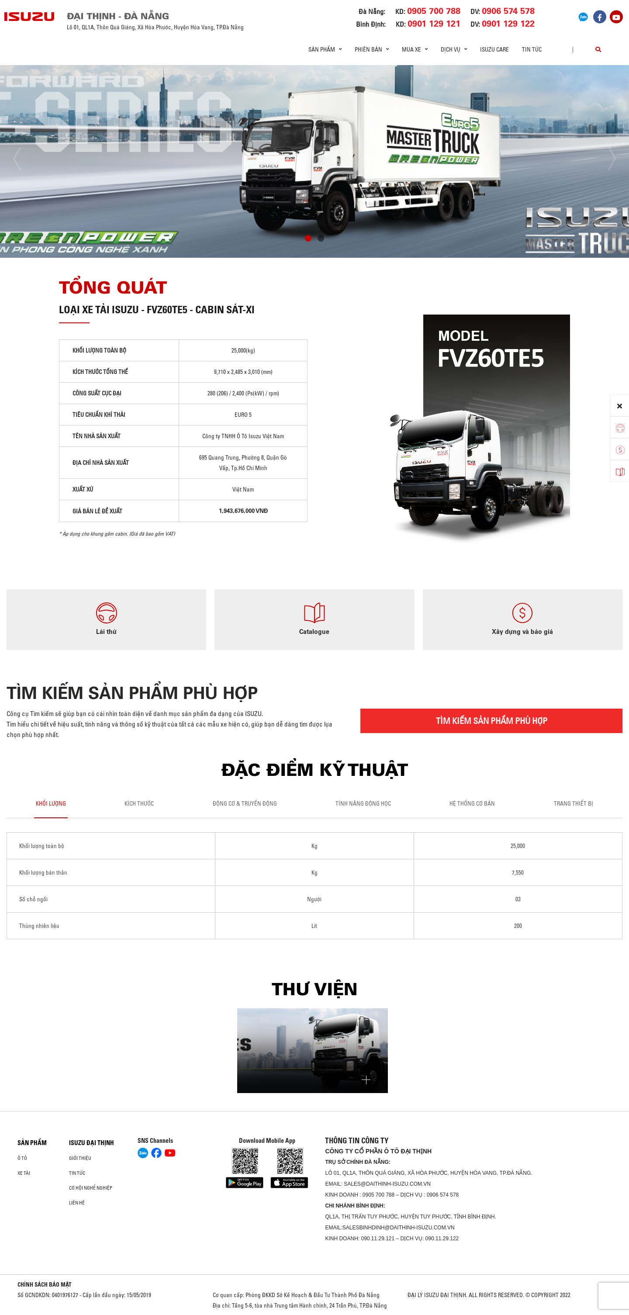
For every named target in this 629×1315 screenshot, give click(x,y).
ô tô (22, 1158)
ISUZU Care (494, 49)
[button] (308, 239)
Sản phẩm (32, 1143)
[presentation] (24, 158)
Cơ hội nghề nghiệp (90, 1188)
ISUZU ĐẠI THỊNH (91, 1143)
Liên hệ (77, 1203)
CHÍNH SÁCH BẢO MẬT (44, 1284)
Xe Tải (23, 1173)
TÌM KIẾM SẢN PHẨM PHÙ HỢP (491, 720)
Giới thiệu (80, 1158)
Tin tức (532, 49)
